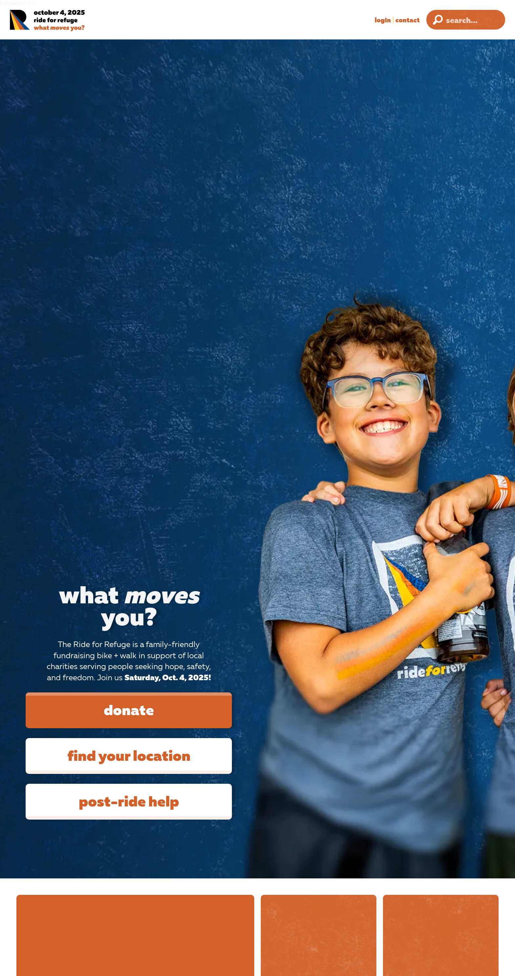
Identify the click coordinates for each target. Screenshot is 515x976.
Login (383, 20)
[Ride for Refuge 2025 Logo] (67, 20)
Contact (407, 20)
